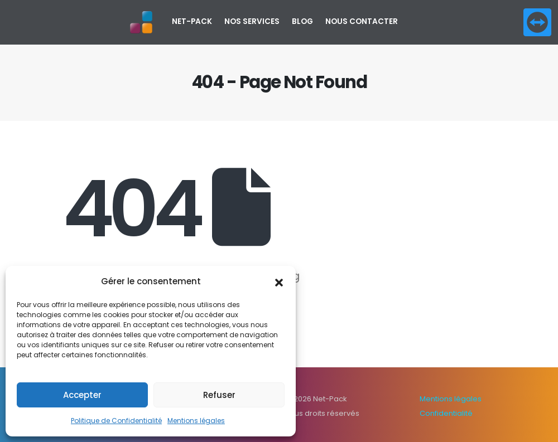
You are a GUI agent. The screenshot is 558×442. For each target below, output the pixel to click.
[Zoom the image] (537, 15)
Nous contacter (361, 21)
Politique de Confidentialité (116, 420)
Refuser (219, 395)
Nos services (252, 21)
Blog (302, 21)
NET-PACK (192, 21)
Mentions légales (196, 420)
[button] (279, 281)
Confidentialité (446, 413)
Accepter (82, 395)
